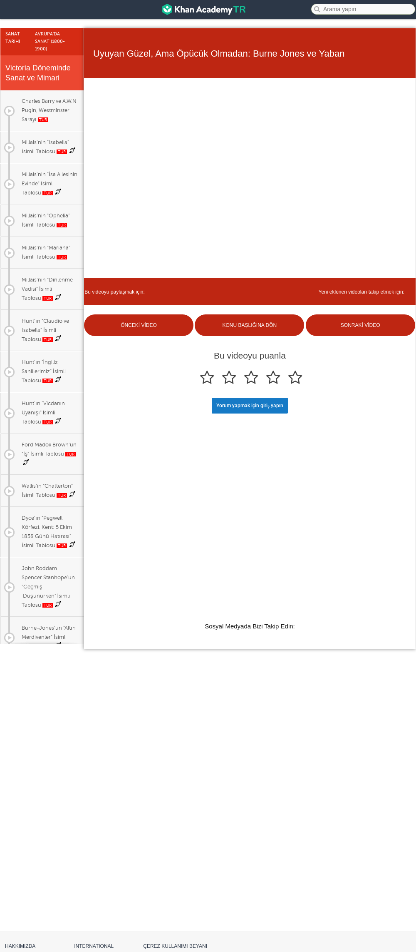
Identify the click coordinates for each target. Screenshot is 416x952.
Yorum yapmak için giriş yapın (249, 406)
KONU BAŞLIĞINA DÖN (249, 325)
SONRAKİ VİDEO (360, 325)
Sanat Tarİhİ (12, 37)
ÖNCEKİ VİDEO (139, 325)
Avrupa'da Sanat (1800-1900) (50, 41)
